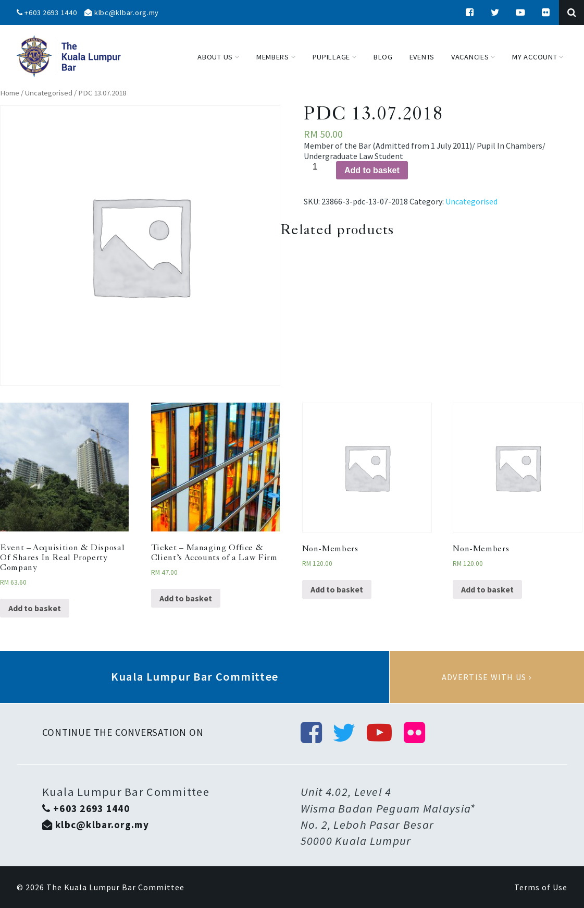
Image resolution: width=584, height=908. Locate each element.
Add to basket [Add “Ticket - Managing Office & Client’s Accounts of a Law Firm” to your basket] (185, 598)
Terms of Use (540, 887)
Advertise (487, 677)
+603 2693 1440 (47, 12)
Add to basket (372, 170)
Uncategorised (48, 93)
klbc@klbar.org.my (121, 12)
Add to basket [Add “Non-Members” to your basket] (336, 589)
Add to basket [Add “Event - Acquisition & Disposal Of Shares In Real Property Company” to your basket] (34, 608)
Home (9, 93)
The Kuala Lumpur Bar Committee (115, 887)
